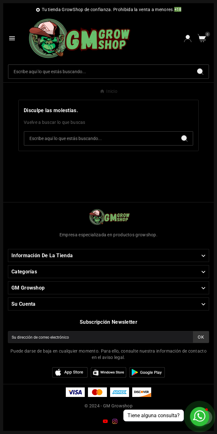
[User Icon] (187, 38)
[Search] (200, 71)
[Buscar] (100, 71)
